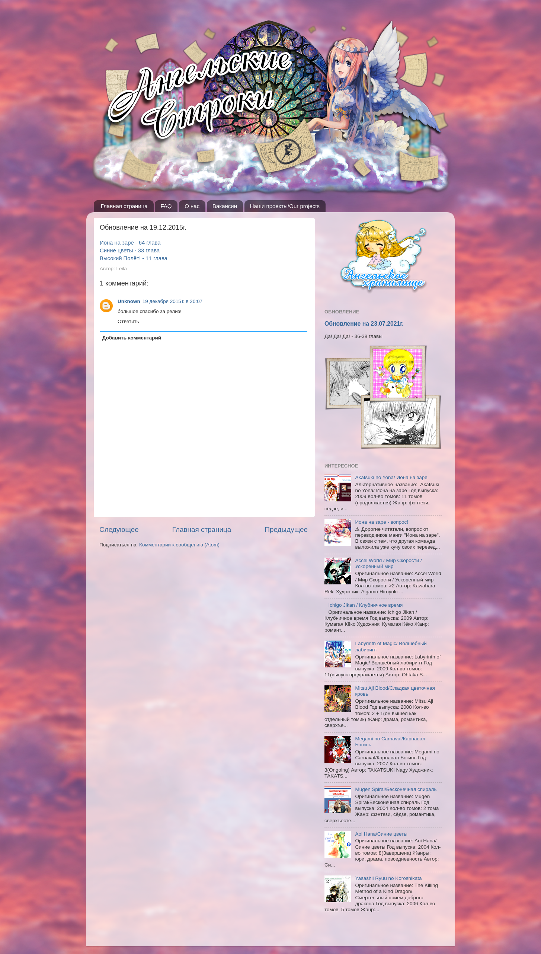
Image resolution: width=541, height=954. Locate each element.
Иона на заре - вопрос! (381, 522)
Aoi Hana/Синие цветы (381, 834)
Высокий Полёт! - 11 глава (133, 258)
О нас (192, 206)
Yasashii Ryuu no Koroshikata (388, 878)
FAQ (166, 206)
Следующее (119, 529)
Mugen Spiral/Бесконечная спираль (395, 789)
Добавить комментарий (131, 338)
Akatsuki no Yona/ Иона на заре (391, 477)
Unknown (129, 301)
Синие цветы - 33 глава (130, 250)
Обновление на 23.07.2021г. (364, 323)
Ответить (128, 321)
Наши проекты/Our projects (285, 206)
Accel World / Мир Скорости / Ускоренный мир (388, 563)
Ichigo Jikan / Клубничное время (365, 605)
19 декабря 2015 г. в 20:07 (172, 301)
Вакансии (224, 206)
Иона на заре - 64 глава (130, 243)
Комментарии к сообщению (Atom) (179, 545)
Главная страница (124, 206)
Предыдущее (286, 529)
